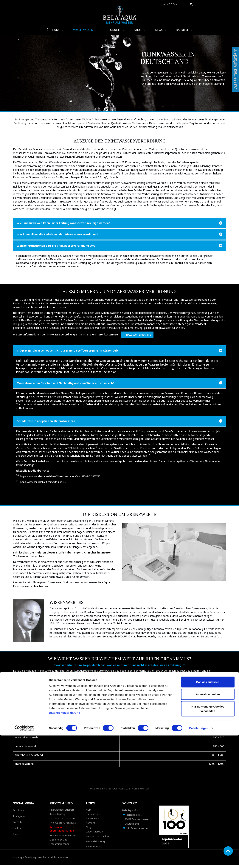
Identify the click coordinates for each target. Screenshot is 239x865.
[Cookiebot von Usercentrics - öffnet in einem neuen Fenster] (24, 858)
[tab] (119, 223)
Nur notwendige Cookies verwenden (207, 838)
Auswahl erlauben (208, 823)
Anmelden (170, 4)
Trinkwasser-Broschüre (137, 334)
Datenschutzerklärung (65, 842)
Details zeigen (198, 857)
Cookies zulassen (208, 811)
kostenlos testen (36, 586)
